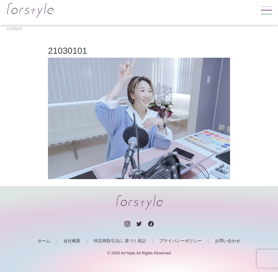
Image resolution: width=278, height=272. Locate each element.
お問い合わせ (227, 240)
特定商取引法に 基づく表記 (120, 240)
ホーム (44, 240)
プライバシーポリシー (180, 240)
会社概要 (71, 240)
